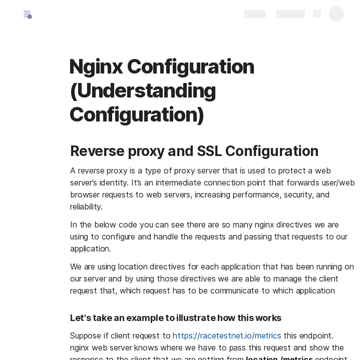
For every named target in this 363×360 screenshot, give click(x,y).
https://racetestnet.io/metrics (227, 335)
